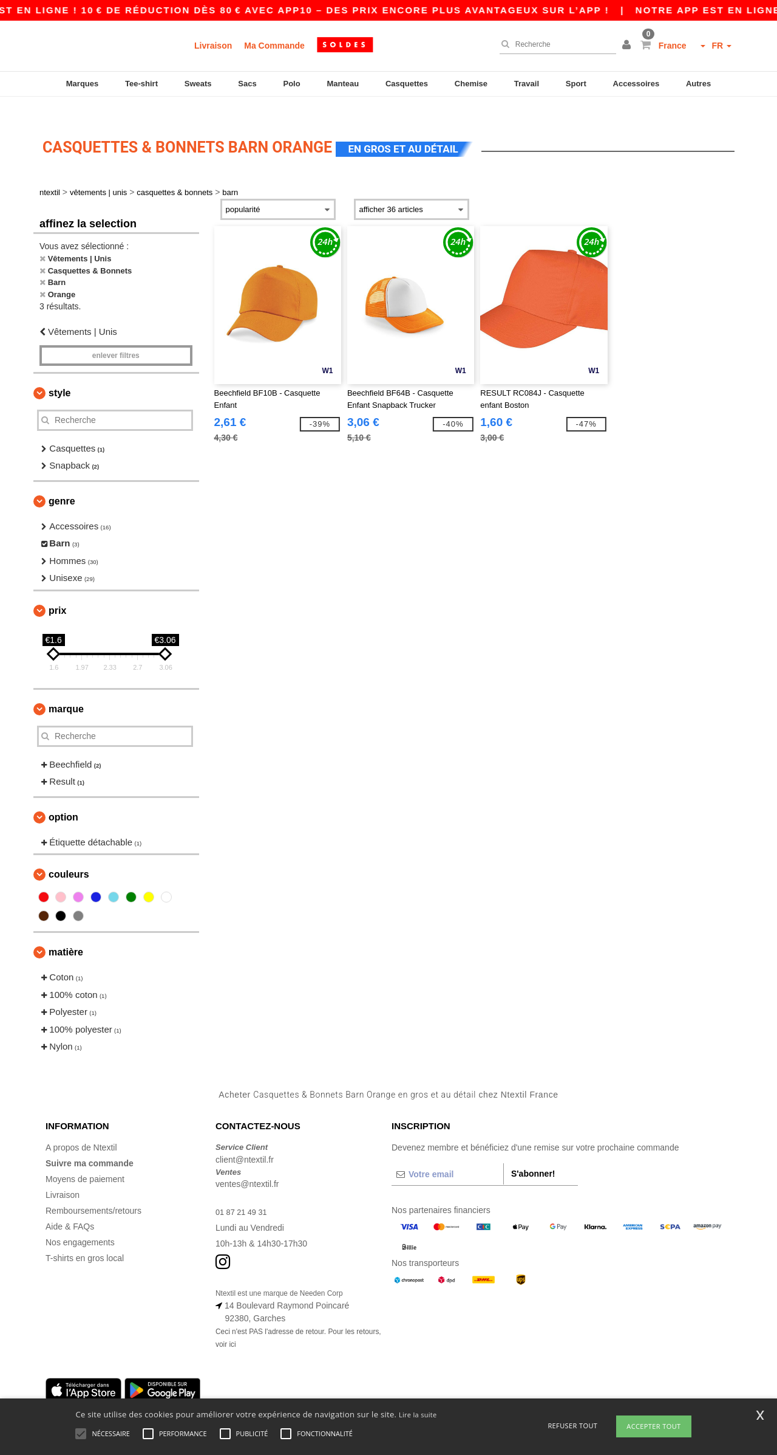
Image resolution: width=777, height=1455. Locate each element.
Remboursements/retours (93, 1193)
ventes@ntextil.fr (247, 1166)
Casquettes (406, 83)
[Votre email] (447, 1157)
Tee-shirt (141, 83)
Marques (82, 83)
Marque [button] (66, 691)
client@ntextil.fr (244, 1141)
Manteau (343, 83)
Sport (576, 83)
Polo (291, 83)
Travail (526, 83)
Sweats (198, 83)
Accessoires (636, 83)
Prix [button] (57, 592)
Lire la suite (418, 1414)
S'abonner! (533, 1156)
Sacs (247, 83)
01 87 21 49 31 (243, 1194)
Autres (698, 83)
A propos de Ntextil (81, 1130)
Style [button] (59, 375)
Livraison (213, 45)
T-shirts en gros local (85, 1240)
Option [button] (63, 799)
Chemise (471, 83)
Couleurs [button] (69, 856)
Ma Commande (274, 45)
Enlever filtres (116, 337)
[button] (628, 45)
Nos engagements (80, 1225)
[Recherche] (555, 44)
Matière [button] (66, 934)
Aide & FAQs (70, 1209)
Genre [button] (62, 483)
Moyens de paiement (85, 1161)
